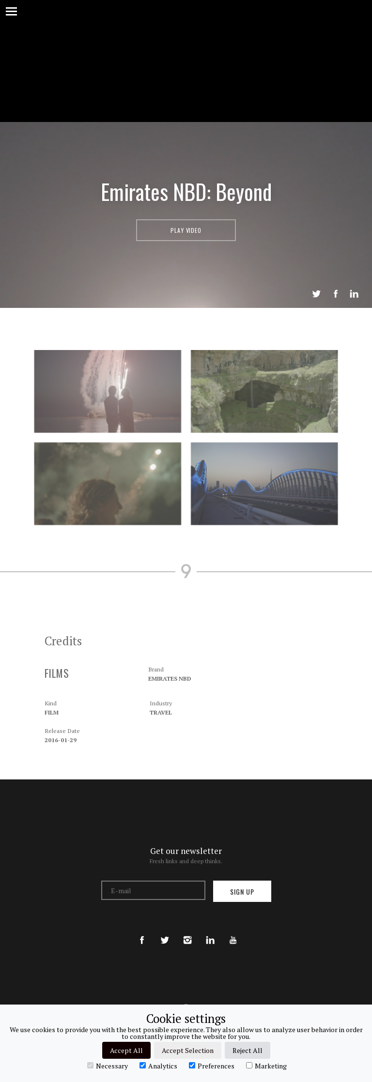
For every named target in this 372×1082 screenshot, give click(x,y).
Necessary (107, 1065)
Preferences (211, 1065)
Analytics (158, 1065)
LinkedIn (354, 294)
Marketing (266, 1065)
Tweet (316, 294)
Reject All (247, 1050)
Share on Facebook (336, 294)
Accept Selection (188, 1050)
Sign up (242, 891)
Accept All (126, 1050)
